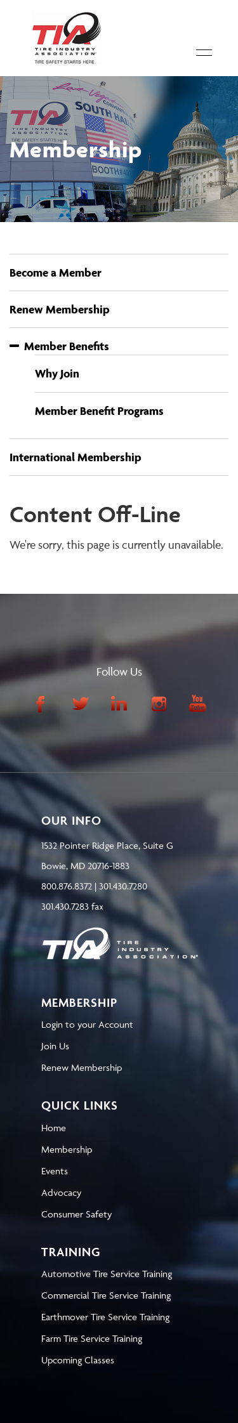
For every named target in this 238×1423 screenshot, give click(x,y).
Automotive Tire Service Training (106, 1274)
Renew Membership (60, 309)
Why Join (57, 373)
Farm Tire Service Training (91, 1338)
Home (53, 1128)
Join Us (55, 1046)
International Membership (76, 457)
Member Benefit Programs (99, 410)
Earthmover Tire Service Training (105, 1317)
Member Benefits (59, 346)
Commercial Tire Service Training (106, 1295)
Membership (66, 1149)
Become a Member (56, 272)
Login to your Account (87, 1024)
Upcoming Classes (77, 1360)
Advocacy (61, 1192)
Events (54, 1171)
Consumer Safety (76, 1214)
